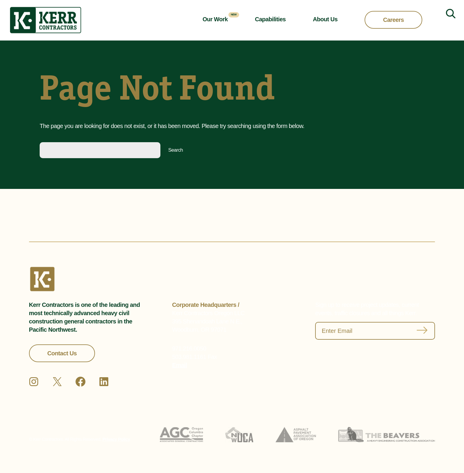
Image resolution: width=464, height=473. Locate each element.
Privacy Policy (116, 439)
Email (179, 365)
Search (175, 150)
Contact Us (62, 353)
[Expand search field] (448, 20)
